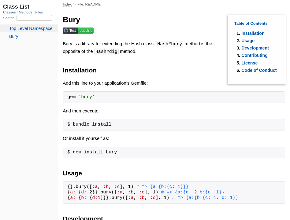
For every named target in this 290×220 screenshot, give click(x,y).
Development (255, 48)
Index (67, 4)
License (249, 63)
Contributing (254, 55)
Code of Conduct (259, 70)
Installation (252, 33)
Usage (248, 40)
